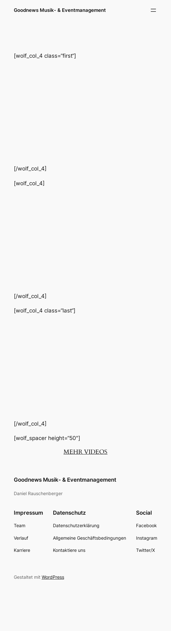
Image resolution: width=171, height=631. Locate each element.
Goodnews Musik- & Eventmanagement (60, 10)
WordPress (53, 577)
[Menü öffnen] (153, 10)
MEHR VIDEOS (85, 452)
